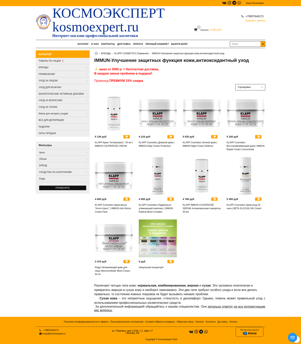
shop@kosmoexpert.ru (53, 333)
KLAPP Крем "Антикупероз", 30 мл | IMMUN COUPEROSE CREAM (114, 144)
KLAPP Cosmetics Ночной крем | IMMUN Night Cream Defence (200, 144)
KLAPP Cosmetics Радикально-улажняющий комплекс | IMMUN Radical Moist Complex (156, 208)
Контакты (211, 321)
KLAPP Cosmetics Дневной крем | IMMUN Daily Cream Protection (156, 144)
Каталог (199, 321)
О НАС (95, 44)
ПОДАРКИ (44, 126)
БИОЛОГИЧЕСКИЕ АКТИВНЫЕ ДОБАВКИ (61, 94)
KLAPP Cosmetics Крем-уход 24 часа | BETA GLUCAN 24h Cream (244, 207)
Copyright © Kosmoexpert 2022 (161, 339)
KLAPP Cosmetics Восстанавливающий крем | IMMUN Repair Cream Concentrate (246, 146)
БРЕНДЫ (106, 53)
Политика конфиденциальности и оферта (86, 321)
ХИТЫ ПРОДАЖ (47, 133)
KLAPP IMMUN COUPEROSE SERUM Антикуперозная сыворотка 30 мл (202, 208)
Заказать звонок (255, 19)
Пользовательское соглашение (126, 321)
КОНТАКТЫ (108, 44)
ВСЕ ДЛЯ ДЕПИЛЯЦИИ (51, 120)
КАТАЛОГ (83, 44)
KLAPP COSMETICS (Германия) (131, 53)
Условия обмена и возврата (160, 321)
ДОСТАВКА (124, 44)
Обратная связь (185, 321)
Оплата (233, 321)
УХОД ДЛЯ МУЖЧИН (50, 87)
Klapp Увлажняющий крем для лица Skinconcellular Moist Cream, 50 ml (113, 271)
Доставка (222, 321)
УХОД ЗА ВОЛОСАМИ (50, 100)
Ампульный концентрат (151, 267)
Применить (62, 188)
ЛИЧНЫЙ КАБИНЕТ (157, 44)
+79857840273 (254, 16)
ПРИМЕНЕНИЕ (47, 74)
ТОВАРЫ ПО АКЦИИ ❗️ (51, 61)
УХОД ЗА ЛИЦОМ (48, 80)
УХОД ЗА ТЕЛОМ (48, 107)
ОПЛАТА (138, 44)
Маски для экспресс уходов (53, 113)
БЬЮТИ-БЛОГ (179, 44)
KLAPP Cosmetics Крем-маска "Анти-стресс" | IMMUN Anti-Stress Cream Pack (113, 208)
